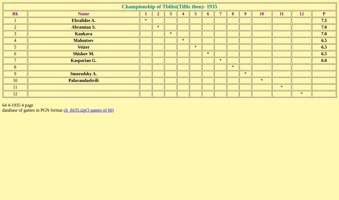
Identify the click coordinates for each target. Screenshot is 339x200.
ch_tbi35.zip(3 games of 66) (88, 110)
